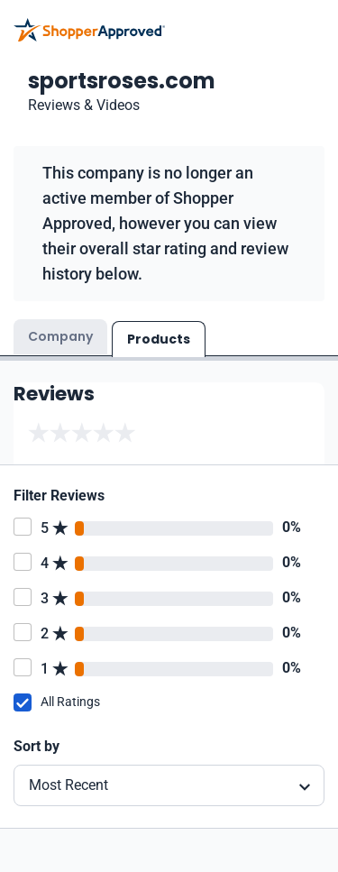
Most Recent (68, 785)
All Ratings (70, 701)
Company (60, 336)
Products (158, 339)
